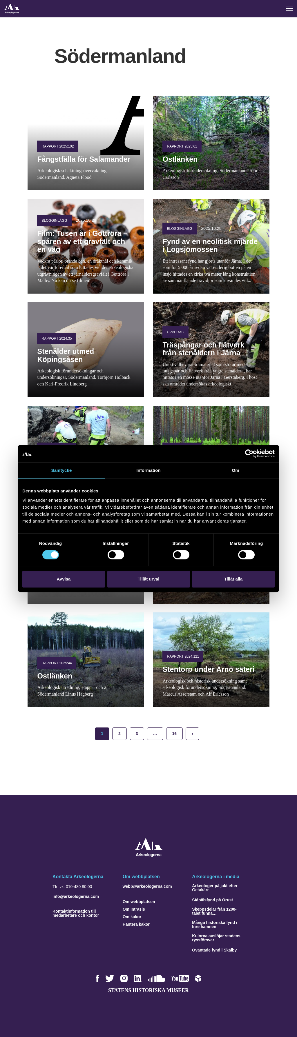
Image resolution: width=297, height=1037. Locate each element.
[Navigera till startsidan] (148, 855)
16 (174, 733)
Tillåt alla (233, 578)
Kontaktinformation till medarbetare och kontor (75, 913)
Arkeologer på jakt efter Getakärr (214, 888)
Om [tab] (235, 470)
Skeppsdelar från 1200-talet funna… (214, 911)
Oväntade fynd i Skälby (214, 950)
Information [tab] (148, 470)
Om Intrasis (134, 909)
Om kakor (132, 917)
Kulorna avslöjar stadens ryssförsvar (216, 938)
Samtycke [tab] (61, 470)
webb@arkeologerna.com (147, 886)
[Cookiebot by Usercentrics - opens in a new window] (249, 453)
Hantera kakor (136, 924)
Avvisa (64, 578)
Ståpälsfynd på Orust (212, 900)
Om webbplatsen (139, 902)
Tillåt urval (149, 578)
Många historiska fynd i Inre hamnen (214, 924)
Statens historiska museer (148, 990)
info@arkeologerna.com (75, 896)
